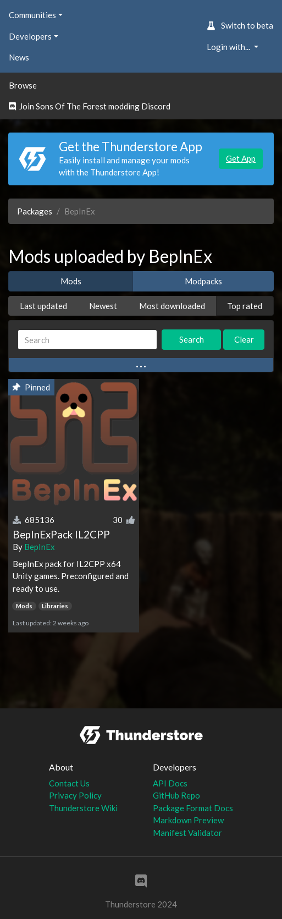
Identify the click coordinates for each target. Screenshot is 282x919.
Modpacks (203, 281)
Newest (103, 306)
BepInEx (39, 547)
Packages (34, 211)
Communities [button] (32, 15)
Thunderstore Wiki (83, 808)
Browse (23, 85)
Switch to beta (240, 25)
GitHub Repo (176, 795)
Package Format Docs (193, 808)
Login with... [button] (229, 47)
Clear (244, 339)
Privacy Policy (75, 795)
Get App (241, 158)
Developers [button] (30, 36)
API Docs (170, 783)
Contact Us (69, 783)
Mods (70, 281)
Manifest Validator (187, 833)
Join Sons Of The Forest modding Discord (89, 106)
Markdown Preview (188, 820)
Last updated (43, 306)
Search (191, 339)
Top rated (244, 306)
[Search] (87, 339)
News (19, 57)
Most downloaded (172, 306)
